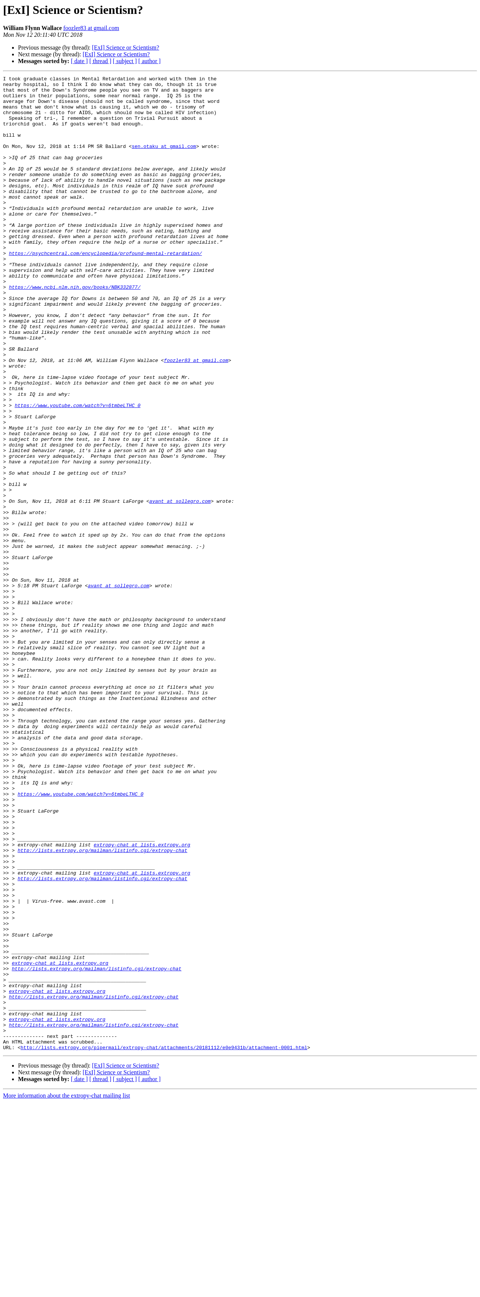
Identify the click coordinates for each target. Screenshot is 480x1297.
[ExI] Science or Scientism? (125, 47)
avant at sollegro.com (180, 586)
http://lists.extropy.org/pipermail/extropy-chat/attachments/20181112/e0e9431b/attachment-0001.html (164, 1242)
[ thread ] (100, 61)
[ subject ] (125, 61)
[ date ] (79, 61)
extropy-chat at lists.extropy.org (142, 998)
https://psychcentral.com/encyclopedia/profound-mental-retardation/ (105, 289)
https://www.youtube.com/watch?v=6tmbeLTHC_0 (77, 471)
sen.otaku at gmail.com (164, 160)
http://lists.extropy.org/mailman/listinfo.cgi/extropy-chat (102, 1005)
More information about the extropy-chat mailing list (66, 1290)
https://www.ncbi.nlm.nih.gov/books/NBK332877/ (75, 329)
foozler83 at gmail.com (91, 28)
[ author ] (149, 61)
